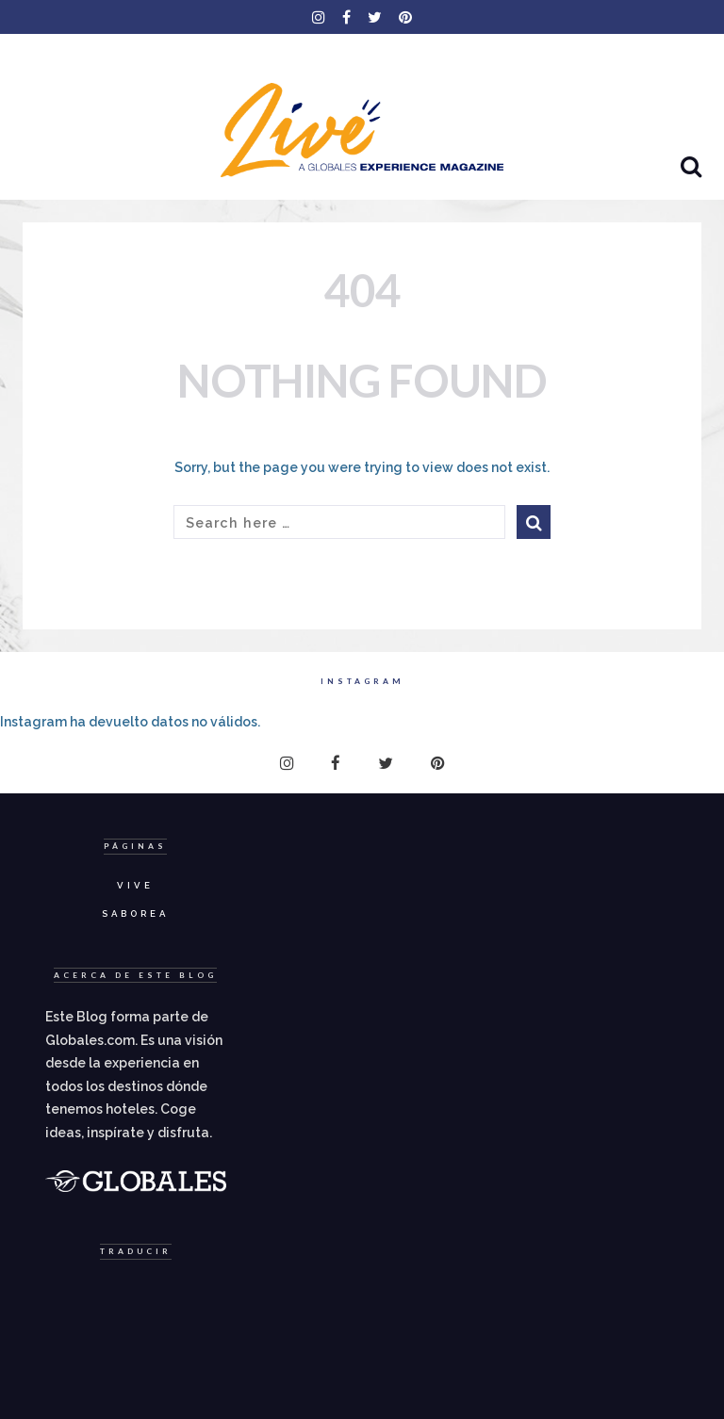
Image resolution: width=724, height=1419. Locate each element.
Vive (135, 885)
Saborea (135, 913)
